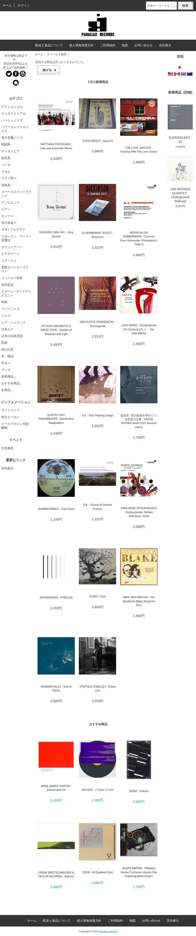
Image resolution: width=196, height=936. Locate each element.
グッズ (5, 370)
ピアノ (5, 209)
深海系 (5, 185)
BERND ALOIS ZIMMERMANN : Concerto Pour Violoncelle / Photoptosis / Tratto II (138, 238)
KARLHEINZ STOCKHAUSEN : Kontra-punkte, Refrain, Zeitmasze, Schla (139, 512)
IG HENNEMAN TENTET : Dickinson (97, 234)
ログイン (24, 5)
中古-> (5, 363)
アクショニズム (12, 107)
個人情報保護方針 (81, 45)
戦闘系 (5, 144)
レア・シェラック (13, 322)
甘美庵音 (7, 448)
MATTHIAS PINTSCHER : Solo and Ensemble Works (56, 146)
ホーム (7, 5)
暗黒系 (5, 158)
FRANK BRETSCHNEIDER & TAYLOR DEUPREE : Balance (56, 874)
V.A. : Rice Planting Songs (97, 415)
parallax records (108, 931)
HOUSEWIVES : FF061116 (56, 597)
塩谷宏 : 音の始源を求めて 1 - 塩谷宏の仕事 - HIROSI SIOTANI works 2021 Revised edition (138, 421)
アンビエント (10, 202)
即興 (4, 302)
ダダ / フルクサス (13, 229)
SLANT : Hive (97, 596)
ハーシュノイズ (12, 120)
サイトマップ (10, 410)
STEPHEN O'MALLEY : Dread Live (97, 688)
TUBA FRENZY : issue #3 (97, 140)
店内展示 (165, 45)
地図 (125, 45)
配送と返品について (49, 45)
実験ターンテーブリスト (15, 269)
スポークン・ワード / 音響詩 (16, 238)
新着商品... (8, 376)
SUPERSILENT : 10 (180, 124)
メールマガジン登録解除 (15, 425)
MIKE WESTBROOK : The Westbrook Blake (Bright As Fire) (138, 601)
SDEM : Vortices (139, 791)
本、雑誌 (7, 356)
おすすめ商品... (11, 383)
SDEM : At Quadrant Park (97, 872)
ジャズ (5, 316)
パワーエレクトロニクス (15, 129)
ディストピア (10, 151)
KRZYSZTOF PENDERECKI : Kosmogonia (97, 323)
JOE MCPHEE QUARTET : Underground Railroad (180, 179)
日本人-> (7, 329)
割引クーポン (10, 417)
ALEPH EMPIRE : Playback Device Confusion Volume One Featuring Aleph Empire (138, 872)
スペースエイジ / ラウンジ (16, 193)
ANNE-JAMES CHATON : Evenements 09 (56, 787)
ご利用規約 (107, 45)
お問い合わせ (143, 45)
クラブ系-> (8, 178)
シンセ (5, 164)
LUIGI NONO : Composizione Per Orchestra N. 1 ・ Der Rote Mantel (138, 329)
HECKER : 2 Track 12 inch (97, 789)
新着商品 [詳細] (180, 92)
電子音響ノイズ (12, 138)
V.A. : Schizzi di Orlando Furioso (97, 506)
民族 (4, 342)
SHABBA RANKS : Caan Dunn (56, 508)
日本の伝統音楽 (12, 336)
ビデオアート (10, 254)
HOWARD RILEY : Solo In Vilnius (56, 688)
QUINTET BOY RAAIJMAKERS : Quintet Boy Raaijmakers (56, 418)
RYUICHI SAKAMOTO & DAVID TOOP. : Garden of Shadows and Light (56, 329)
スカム (5, 171)
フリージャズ (10, 309)
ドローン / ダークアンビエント (16, 293)
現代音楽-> (8, 223)
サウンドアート (12, 247)
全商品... (7, 390)
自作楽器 (7, 285)
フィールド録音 (57, 54)
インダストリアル (13, 113)
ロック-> (7, 216)
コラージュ (9, 260)
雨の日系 (7, 349)
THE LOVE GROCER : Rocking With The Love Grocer (138, 149)
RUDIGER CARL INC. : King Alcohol (56, 234)
